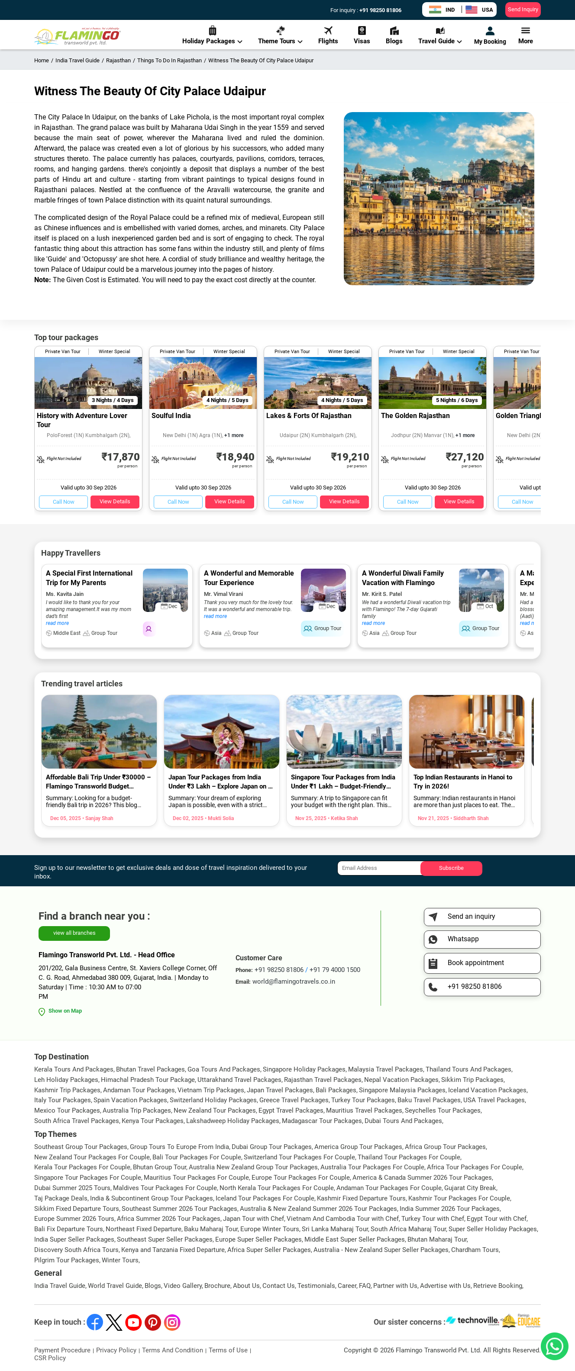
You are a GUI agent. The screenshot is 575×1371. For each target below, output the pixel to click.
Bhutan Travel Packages (150, 1069)
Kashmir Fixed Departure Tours (361, 1198)
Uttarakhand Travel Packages (239, 1080)
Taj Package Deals (60, 1198)
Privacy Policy (116, 1350)
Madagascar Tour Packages (322, 1121)
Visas (362, 35)
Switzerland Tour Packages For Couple (299, 1157)
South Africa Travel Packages (76, 1121)
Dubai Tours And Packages (403, 1121)
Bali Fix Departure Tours (68, 1229)
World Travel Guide (115, 1286)
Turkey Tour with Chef (432, 1219)
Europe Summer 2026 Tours (74, 1219)
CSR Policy (50, 1358)
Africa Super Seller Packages (269, 1250)
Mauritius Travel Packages (364, 1110)
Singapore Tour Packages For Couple (87, 1177)
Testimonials (316, 1286)
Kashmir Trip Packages (67, 1090)
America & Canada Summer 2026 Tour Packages (422, 1177)
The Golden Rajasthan (415, 416)
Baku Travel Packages (429, 1100)
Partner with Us (395, 1286)
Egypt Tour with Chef (497, 1219)
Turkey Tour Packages (363, 1100)
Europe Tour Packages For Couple (301, 1177)
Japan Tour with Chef (253, 1219)
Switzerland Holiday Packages (213, 1100)
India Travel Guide (59, 1286)
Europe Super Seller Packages (258, 1239)
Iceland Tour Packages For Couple (265, 1198)
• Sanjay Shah (97, 818)
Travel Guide (440, 35)
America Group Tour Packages (358, 1147)
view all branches (74, 933)
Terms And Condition (172, 1350)
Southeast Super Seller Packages (165, 1239)
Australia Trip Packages (137, 1110)
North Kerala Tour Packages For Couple (277, 1188)
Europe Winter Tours (269, 1229)
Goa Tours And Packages (223, 1069)
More (525, 35)
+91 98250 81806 (379, 10)
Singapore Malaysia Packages (402, 1090)
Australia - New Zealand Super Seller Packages (381, 1250)
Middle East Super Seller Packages (354, 1239)
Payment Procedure (62, 1350)
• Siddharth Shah (469, 818)
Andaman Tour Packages (139, 1090)
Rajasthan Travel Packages (323, 1080)
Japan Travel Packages (280, 1090)
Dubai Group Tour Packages (272, 1147)
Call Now (63, 502)
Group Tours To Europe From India (179, 1147)
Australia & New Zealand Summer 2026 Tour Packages (318, 1209)
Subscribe (451, 868)
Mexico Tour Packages (67, 1110)
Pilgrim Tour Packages (66, 1260)
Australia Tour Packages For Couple (372, 1167)
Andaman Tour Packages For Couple (389, 1188)
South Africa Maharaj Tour (408, 1229)
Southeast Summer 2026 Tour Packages (179, 1209)
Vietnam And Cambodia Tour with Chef (343, 1219)
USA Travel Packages (494, 1100)
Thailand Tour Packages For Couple (409, 1157)
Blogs (394, 35)
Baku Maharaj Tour (211, 1229)
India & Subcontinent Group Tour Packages (151, 1198)
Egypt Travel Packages (290, 1110)
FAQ (365, 1286)
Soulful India (171, 416)
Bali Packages (336, 1090)
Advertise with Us (445, 1286)
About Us (246, 1286)
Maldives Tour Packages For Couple (165, 1188)
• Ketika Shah (342, 818)
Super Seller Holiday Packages (493, 1229)
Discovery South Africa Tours (76, 1250)
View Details (115, 501)
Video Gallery (183, 1286)
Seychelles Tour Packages (443, 1110)
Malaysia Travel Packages (385, 1069)
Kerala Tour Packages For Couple (82, 1167)
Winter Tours (120, 1260)
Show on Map (65, 1010)
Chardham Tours (475, 1250)
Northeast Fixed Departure (143, 1229)
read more (57, 623)
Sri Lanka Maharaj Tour (335, 1229)
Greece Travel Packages (294, 1100)
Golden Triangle (520, 416)
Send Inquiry (523, 9)
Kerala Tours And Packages (73, 1069)
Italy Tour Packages (62, 1100)
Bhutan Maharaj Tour (437, 1239)
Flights (328, 35)
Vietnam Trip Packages (211, 1090)
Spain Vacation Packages (130, 1100)
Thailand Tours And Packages (468, 1069)
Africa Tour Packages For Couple (474, 1167)
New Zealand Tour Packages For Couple (92, 1157)
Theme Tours (280, 35)
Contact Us (278, 1286)
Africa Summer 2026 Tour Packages (168, 1219)
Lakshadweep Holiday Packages (232, 1121)
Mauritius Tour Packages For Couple (196, 1177)
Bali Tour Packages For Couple (196, 1157)
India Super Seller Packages (74, 1239)
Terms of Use (228, 1350)
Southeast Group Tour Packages (80, 1147)
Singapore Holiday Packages (304, 1069)
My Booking (490, 35)
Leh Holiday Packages (66, 1080)
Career (347, 1286)
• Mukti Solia (219, 818)
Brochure (217, 1286)
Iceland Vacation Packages (487, 1090)
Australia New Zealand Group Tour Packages (253, 1167)
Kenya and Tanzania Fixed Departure (173, 1250)
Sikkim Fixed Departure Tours (76, 1209)
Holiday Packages (212, 35)
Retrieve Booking (497, 1286)
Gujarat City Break (470, 1188)
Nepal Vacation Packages (401, 1080)
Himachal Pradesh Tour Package (148, 1080)
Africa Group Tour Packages (445, 1147)
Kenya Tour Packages (153, 1121)
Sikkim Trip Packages (472, 1080)
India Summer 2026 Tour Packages (450, 1209)
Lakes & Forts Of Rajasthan (309, 416)
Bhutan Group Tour (159, 1167)
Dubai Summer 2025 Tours (72, 1188)
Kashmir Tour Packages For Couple (459, 1198)
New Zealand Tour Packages (215, 1110)
